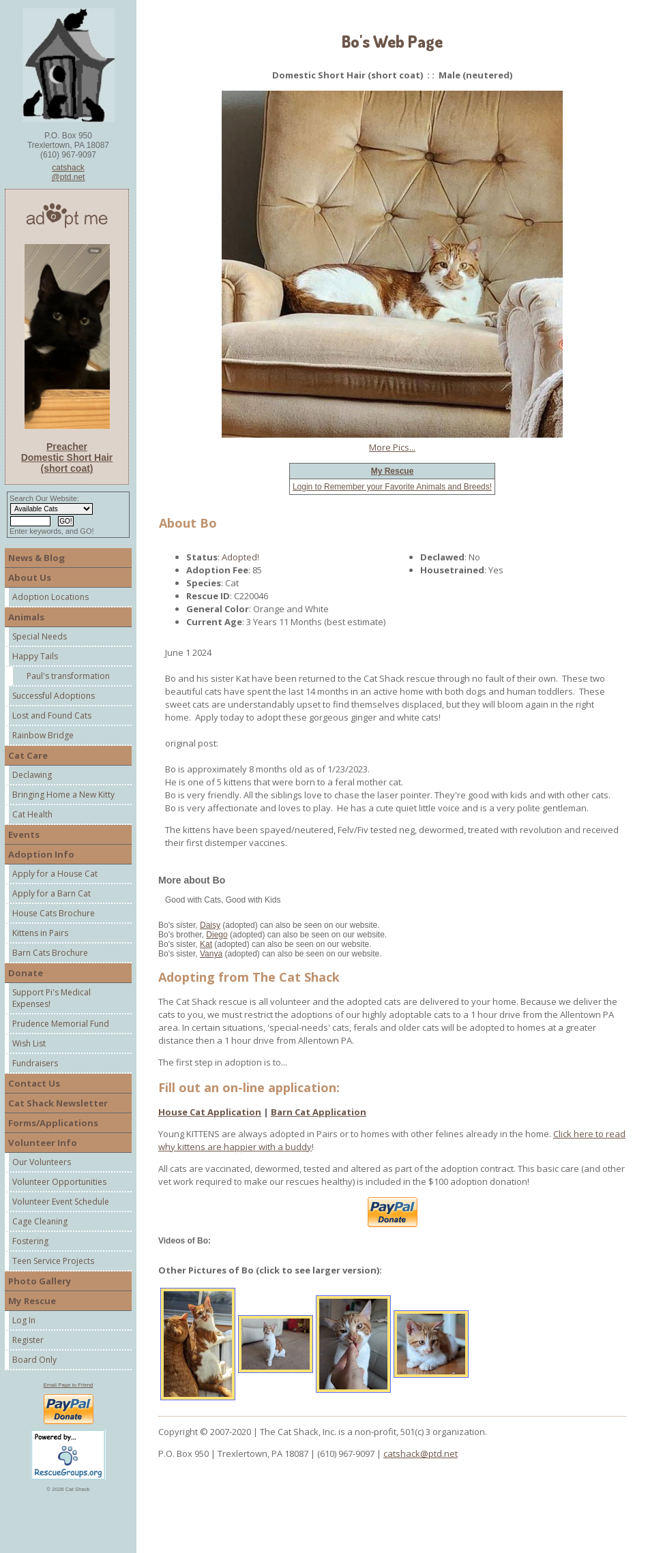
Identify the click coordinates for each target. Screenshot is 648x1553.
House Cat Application (209, 1112)
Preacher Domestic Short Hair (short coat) (67, 457)
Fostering (30, 1241)
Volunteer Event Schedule (60, 1201)
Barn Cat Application (318, 1112)
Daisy (210, 925)
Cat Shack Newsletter (58, 1103)
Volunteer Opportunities (59, 1182)
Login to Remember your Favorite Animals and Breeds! (392, 487)
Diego (216, 934)
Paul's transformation (68, 676)
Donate (25, 973)
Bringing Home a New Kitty (63, 794)
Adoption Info (41, 854)
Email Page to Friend (68, 1385)
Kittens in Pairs (40, 933)
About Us (29, 577)
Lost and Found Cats (51, 715)
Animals (26, 617)
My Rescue (32, 1301)
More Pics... (392, 447)
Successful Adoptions (53, 696)
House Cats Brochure (53, 913)
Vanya (211, 954)
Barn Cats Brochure (50, 953)
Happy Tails (35, 656)
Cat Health (32, 814)
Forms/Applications (53, 1123)
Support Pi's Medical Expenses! (51, 998)
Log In (23, 1320)
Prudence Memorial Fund (60, 1023)
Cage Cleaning (40, 1221)
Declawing (32, 775)
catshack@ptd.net (68, 172)
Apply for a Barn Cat (51, 893)
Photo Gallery (40, 1281)
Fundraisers (35, 1063)
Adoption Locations (50, 597)
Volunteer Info (42, 1142)
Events (24, 834)
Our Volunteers (41, 1162)
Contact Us (34, 1083)
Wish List (29, 1043)
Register (28, 1340)
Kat (206, 944)
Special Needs (39, 636)
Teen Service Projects (53, 1261)
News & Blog (36, 558)
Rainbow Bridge (43, 735)
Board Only (34, 1360)
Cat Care (28, 755)
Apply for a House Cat (55, 873)
